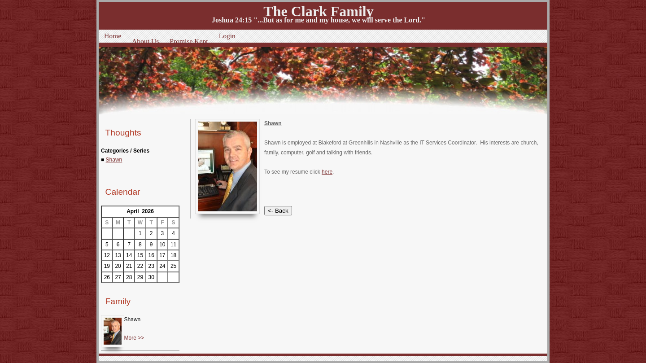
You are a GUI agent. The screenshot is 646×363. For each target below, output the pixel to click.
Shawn (114, 160)
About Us (145, 41)
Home (112, 35)
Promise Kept (189, 41)
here (327, 172)
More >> (134, 338)
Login (227, 35)
